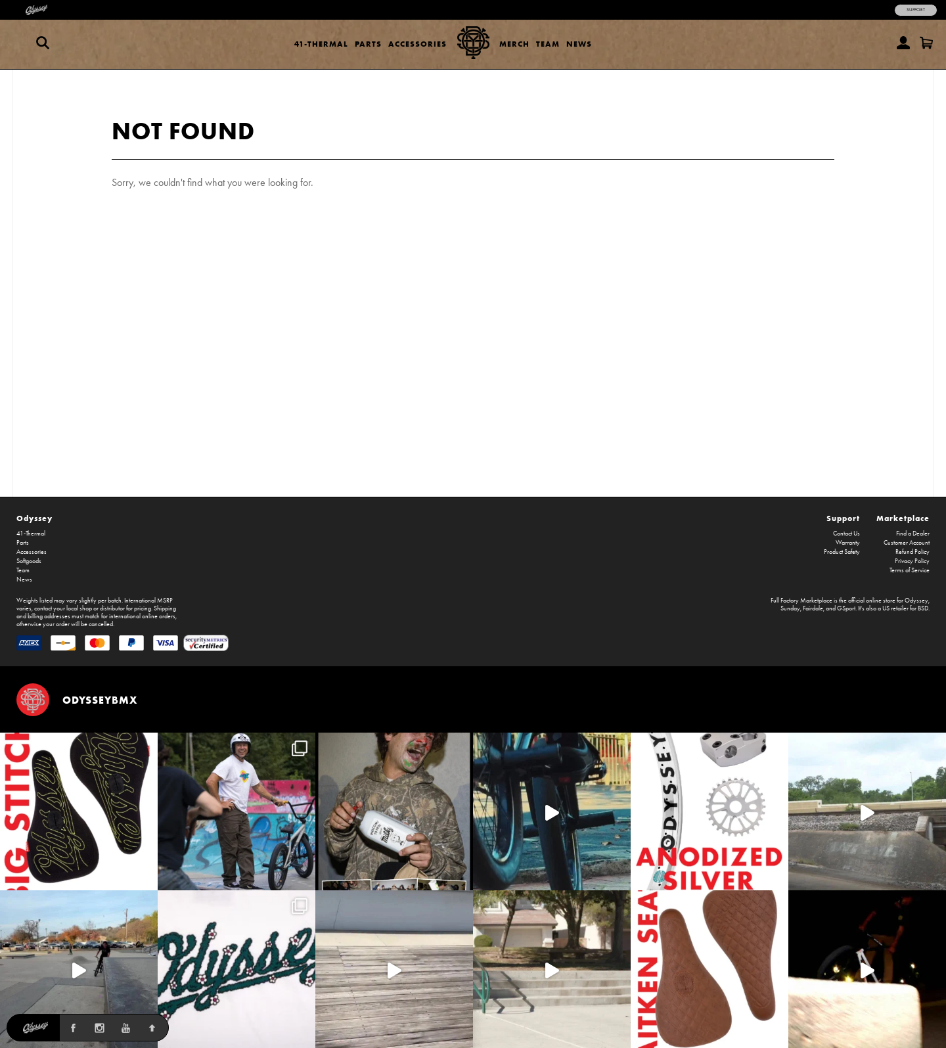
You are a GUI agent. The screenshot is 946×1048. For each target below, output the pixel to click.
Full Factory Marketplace (801, 600)
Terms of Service (910, 570)
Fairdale (813, 608)
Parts (368, 44)
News (579, 44)
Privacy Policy (912, 561)
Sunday (790, 608)
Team (548, 44)
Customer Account (907, 543)
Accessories (417, 44)
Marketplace (903, 518)
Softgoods (28, 561)
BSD (923, 608)
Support (916, 9)
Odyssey (34, 518)
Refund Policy (912, 552)
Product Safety (842, 552)
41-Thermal (321, 44)
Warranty (848, 543)
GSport (846, 608)
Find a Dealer (913, 533)
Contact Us (846, 533)
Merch (514, 44)
